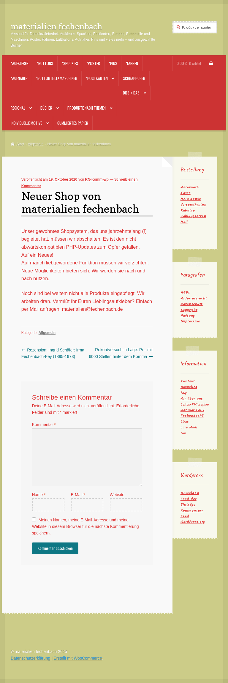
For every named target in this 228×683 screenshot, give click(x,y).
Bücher (46, 108)
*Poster (93, 63)
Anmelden (189, 493)
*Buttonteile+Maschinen (56, 78)
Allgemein (36, 144)
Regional (18, 108)
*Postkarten (97, 78)
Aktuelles (188, 387)
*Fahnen (132, 63)
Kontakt (187, 381)
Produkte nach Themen (86, 108)
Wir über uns (191, 398)
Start (20, 144)
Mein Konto (190, 199)
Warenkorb (189, 187)
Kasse (185, 193)
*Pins (113, 63)
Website (117, 495)
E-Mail (78, 495)
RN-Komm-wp (97, 179)
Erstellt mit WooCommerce (78, 658)
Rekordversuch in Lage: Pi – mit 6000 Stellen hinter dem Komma (121, 353)
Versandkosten (193, 204)
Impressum (190, 321)
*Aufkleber (19, 63)
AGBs (185, 292)
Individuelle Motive (26, 123)
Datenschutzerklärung (30, 658)
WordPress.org (192, 522)
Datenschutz (191, 304)
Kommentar (44, 424)
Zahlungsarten (193, 216)
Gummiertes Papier (72, 123)
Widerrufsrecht (193, 298)
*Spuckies (70, 63)
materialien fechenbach (56, 26)
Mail (184, 222)
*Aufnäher (19, 78)
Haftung (187, 315)
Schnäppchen (134, 78)
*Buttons (45, 63)
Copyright (188, 310)
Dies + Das (131, 93)
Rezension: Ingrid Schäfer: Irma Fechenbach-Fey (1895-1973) (52, 353)
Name (39, 495)
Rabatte (187, 210)
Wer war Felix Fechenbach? (192, 413)
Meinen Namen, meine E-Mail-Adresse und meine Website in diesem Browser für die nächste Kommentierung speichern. (85, 526)
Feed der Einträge (188, 501)
